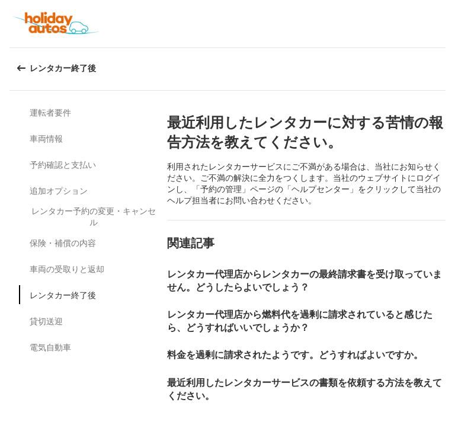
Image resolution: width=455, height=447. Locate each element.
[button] (442, 24)
